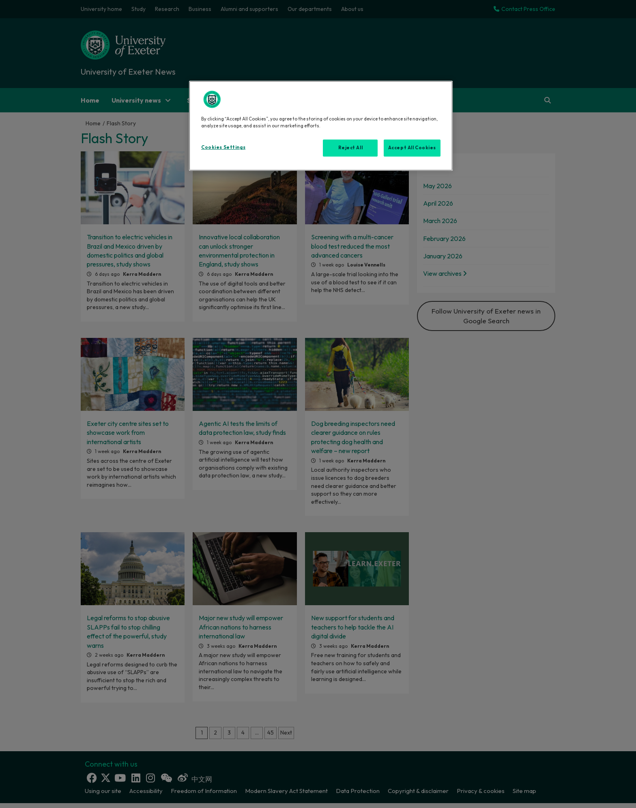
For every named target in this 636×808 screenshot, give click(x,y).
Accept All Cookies (412, 147)
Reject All (350, 147)
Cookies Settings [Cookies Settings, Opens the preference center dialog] (223, 147)
